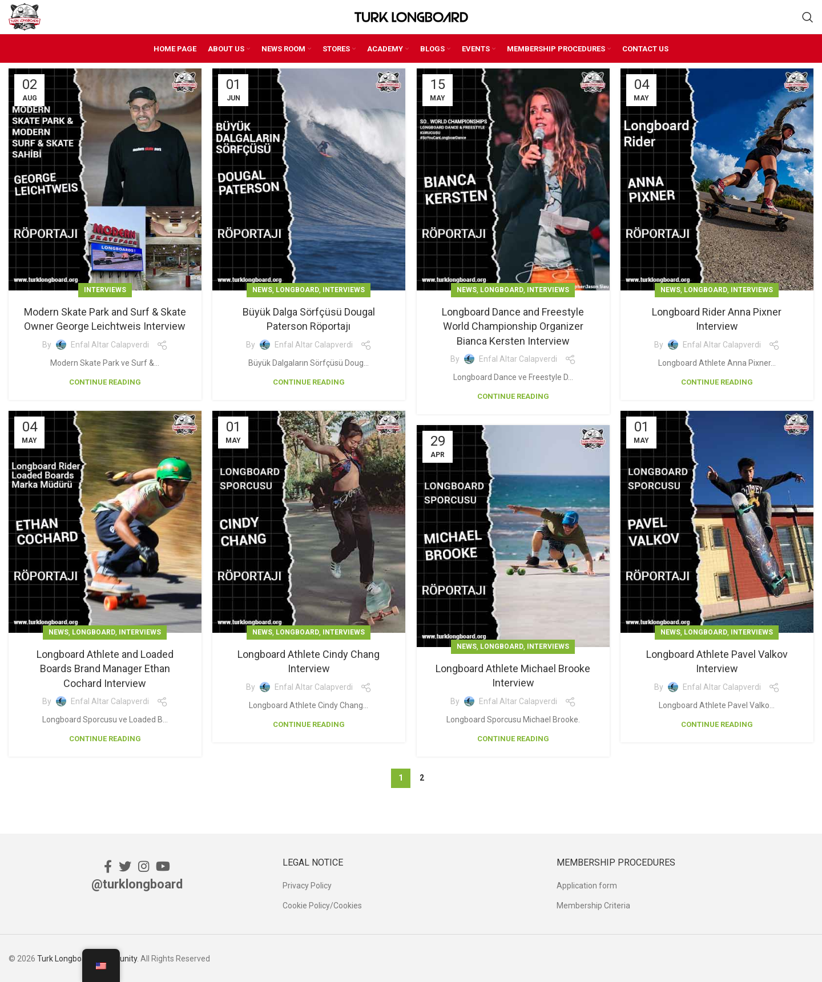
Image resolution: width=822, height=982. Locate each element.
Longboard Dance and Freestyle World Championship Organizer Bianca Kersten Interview (513, 325)
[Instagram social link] (143, 864)
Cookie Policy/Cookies (322, 903)
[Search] (807, 16)
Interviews (105, 289)
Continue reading (105, 380)
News (262, 289)
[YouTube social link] (163, 864)
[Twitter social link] (125, 864)
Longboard (297, 289)
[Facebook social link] (107, 864)
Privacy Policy (307, 884)
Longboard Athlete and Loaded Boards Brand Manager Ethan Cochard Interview (105, 667)
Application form (587, 884)
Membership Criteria (593, 903)
